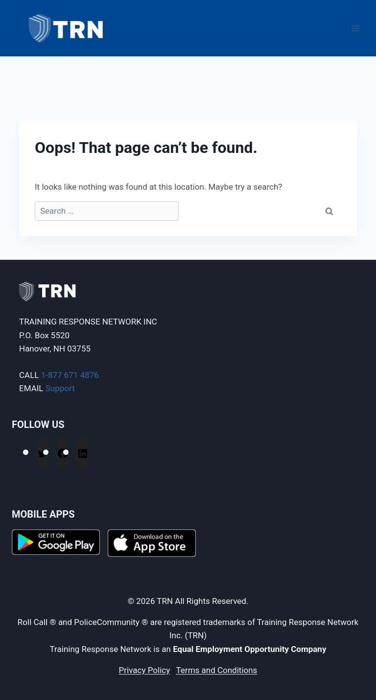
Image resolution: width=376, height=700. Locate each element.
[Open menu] (355, 28)
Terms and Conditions (217, 670)
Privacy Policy (144, 670)
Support (60, 388)
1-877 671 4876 (70, 375)
